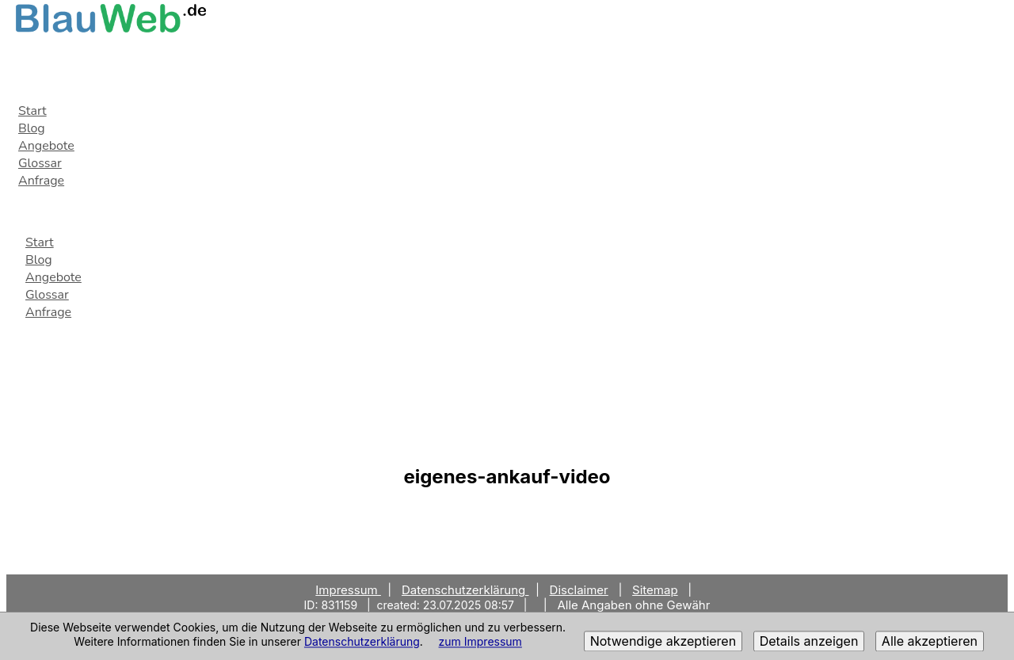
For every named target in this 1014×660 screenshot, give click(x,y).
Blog (31, 128)
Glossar (40, 163)
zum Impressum (480, 642)
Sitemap (655, 589)
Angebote (46, 146)
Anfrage (41, 180)
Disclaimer (579, 589)
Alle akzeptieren (930, 642)
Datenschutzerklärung (362, 642)
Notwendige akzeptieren (663, 642)
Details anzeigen (809, 642)
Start (32, 111)
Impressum (348, 589)
